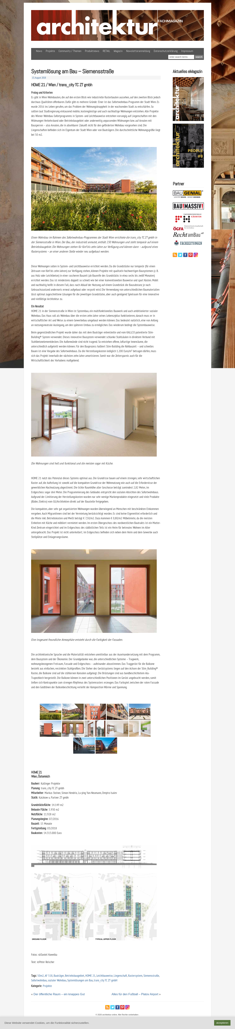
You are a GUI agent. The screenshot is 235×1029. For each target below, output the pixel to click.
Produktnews (92, 51)
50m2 (40, 975)
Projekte (50, 51)
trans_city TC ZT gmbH (105, 980)
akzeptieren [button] (222, 1022)
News (39, 51)
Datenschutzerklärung (166, 51)
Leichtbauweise (104, 975)
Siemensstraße (151, 975)
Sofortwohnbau (39, 980)
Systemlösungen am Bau (80, 980)
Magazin (118, 51)
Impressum (187, 51)
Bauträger (59, 975)
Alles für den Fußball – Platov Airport (135, 994)
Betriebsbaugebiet (74, 975)
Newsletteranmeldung (138, 51)
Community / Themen (69, 51)
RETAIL (106, 51)
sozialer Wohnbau (57, 980)
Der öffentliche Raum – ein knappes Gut (59, 994)
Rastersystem (135, 975)
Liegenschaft (120, 975)
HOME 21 (90, 975)
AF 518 (49, 975)
